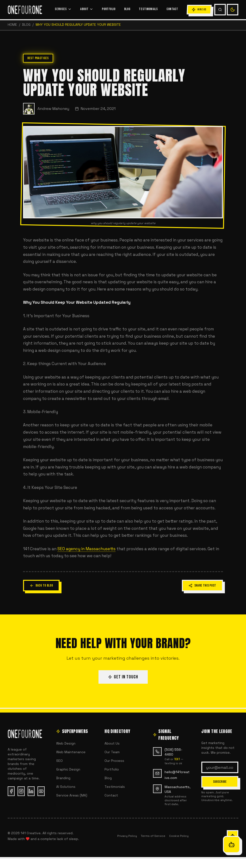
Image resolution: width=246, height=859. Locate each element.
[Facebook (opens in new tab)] (11, 791)
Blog (26, 24)
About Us (112, 743)
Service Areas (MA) (71, 795)
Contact (111, 795)
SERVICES (63, 9)
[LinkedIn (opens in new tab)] (31, 791)
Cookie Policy (179, 836)
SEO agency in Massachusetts (86, 548)
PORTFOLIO (108, 9)
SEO (59, 760)
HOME (12, 24)
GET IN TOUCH (123, 677)
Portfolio (112, 769)
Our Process (114, 760)
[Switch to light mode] (232, 9)
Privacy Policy (127, 836)
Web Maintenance (71, 752)
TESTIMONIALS (148, 9)
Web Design (65, 743)
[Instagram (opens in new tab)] (21, 791)
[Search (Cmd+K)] (220, 9)
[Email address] (219, 767)
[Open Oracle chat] (231, 844)
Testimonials (115, 786)
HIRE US (199, 10)
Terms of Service (153, 836)
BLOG (127, 9)
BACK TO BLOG (41, 585)
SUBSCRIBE (220, 782)
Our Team (112, 752)
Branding (63, 778)
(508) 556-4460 (173, 752)
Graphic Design (68, 769)
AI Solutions (65, 786)
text (177, 759)
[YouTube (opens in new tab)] (40, 791)
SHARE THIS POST (202, 585)
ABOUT (86, 9)
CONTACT (172, 9)
